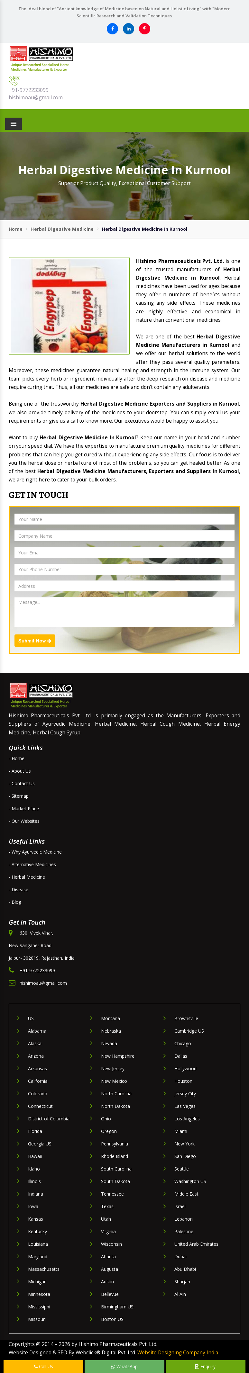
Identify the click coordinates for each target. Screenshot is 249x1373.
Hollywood (185, 1068)
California (38, 1081)
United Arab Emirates (196, 1244)
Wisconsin (111, 1244)
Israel (180, 1206)
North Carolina (116, 1093)
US (31, 1018)
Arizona (36, 1056)
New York (184, 1144)
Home (16, 229)
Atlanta (108, 1256)
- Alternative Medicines (32, 864)
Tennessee (112, 1194)
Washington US (190, 1181)
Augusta (109, 1269)
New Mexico (114, 1081)
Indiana (35, 1194)
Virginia (108, 1231)
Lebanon (183, 1219)
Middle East (186, 1194)
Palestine (183, 1231)
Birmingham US (117, 1307)
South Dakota (115, 1181)
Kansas (35, 1219)
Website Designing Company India (177, 1352)
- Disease (18, 889)
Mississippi (39, 1307)
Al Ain (180, 1294)
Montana (110, 1018)
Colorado (37, 1093)
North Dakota (115, 1106)
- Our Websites (24, 821)
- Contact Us (22, 783)
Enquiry (205, 1366)
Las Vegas (185, 1106)
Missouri (37, 1319)
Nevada (109, 1043)
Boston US (112, 1319)
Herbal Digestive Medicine (62, 229)
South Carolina (116, 1169)
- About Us (20, 771)
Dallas (180, 1056)
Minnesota (39, 1294)
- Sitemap (19, 796)
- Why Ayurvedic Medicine (35, 852)
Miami (180, 1131)
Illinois (34, 1181)
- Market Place (24, 808)
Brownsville (186, 1018)
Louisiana (38, 1244)
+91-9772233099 (29, 90)
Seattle (181, 1169)
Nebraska (111, 1031)
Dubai (180, 1256)
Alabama (37, 1031)
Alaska (35, 1043)
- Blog (15, 902)
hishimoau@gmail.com (36, 97)
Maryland (37, 1256)
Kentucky (37, 1231)
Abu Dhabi (185, 1269)
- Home (16, 758)
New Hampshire (117, 1056)
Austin (107, 1282)
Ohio (106, 1119)
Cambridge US (189, 1031)
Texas (107, 1206)
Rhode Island (114, 1156)
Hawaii (35, 1156)
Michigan (37, 1282)
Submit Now (34, 641)
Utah (106, 1219)
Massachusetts (44, 1269)
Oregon (109, 1131)
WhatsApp (124, 1366)
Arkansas (37, 1068)
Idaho (34, 1169)
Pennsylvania (114, 1144)
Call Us (43, 1366)
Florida (35, 1131)
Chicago (182, 1043)
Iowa (33, 1206)
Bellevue (110, 1294)
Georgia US (39, 1144)
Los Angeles (187, 1119)
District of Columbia (48, 1119)
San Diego (185, 1156)
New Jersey (112, 1068)
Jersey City (185, 1093)
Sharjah (182, 1282)
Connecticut (40, 1106)
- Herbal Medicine (27, 877)
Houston (183, 1081)
